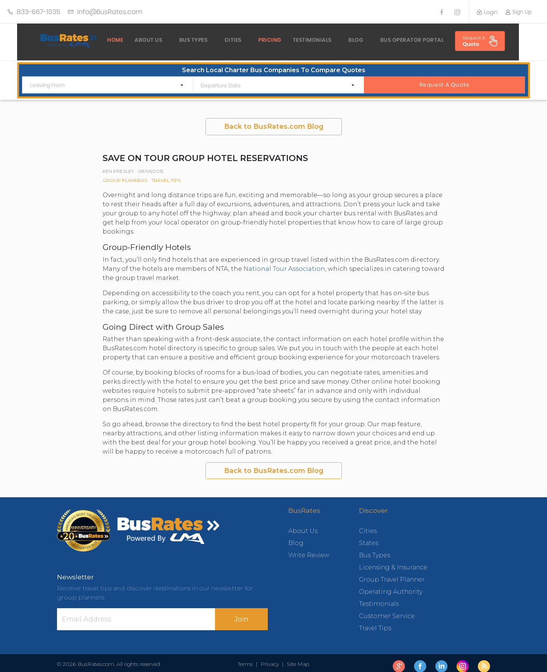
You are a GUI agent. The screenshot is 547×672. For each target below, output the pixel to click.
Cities (219, 40)
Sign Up (518, 12)
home (102, 40)
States (368, 536)
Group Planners (125, 174)
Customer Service (387, 609)
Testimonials (299, 40)
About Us (135, 40)
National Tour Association (284, 262)
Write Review (308, 548)
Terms (247, 657)
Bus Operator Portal (399, 40)
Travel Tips (165, 174)
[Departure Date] (272, 79)
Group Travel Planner (392, 573)
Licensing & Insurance (393, 560)
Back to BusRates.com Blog (273, 120)
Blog (342, 40)
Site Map (296, 657)
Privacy (270, 657)
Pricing (256, 40)
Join (241, 612)
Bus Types (180, 40)
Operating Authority (390, 585)
